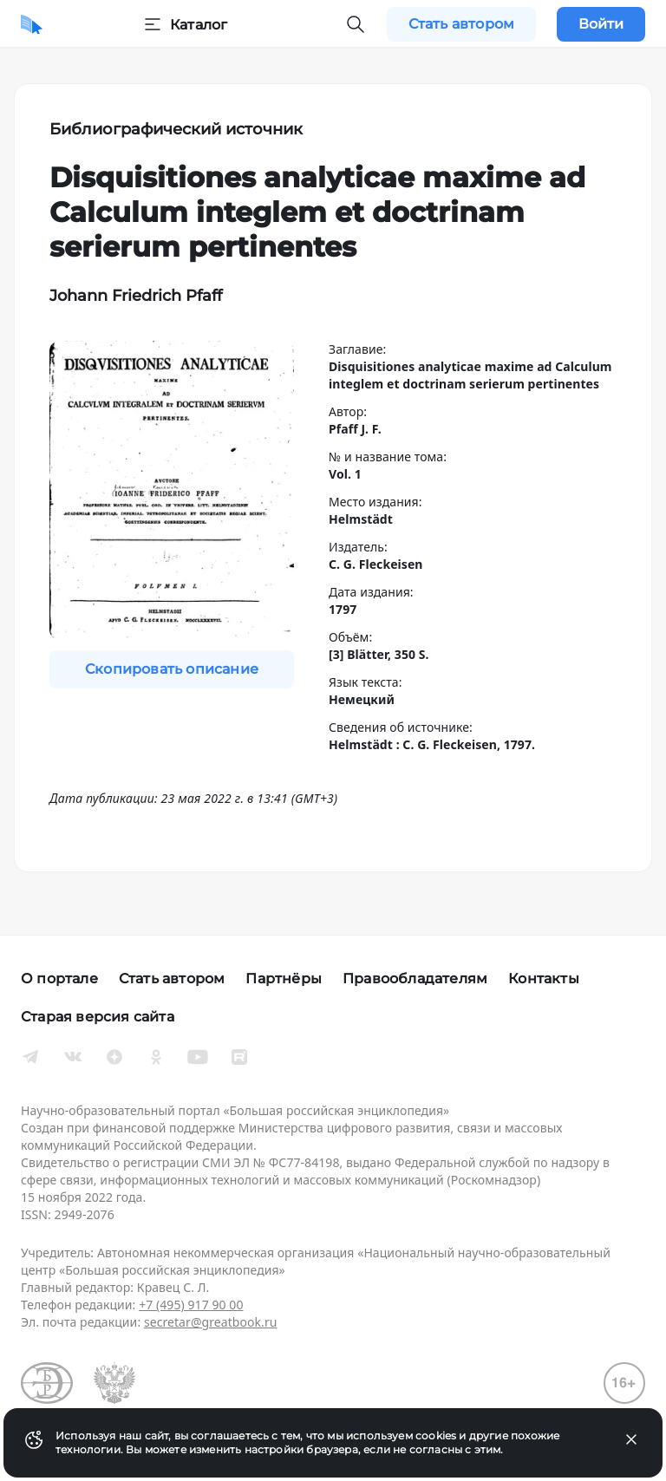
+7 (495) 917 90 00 (191, 1304)
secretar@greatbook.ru (211, 1322)
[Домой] (31, 24)
